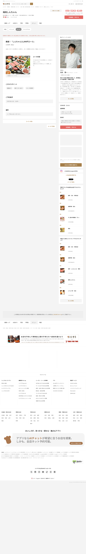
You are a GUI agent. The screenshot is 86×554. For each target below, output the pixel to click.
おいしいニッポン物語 (24, 388)
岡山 (60, 420)
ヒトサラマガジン (23, 386)
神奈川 (20, 415)
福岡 (74, 415)
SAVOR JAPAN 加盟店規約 (34, 454)
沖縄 (79, 420)
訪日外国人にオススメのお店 (25, 396)
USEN (2, 452)
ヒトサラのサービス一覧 (78, 1)
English (38, 478)
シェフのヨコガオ (6, 391)
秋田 (6, 418)
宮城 (3, 418)
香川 (63, 415)
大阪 (45, 415)
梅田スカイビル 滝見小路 (58, 388)
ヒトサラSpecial (22, 383)
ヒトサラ (4, 6)
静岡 (35, 418)
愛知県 (8, 6)
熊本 (74, 418)
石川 (38, 420)
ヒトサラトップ (8, 452)
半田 (15, 328)
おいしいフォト (73, 386)
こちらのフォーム (57, 314)
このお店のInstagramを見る (69, 171)
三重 (31, 420)
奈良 (45, 418)
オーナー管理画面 (56, 452)
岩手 (10, 415)
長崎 (81, 415)
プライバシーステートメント (38, 457)
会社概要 (51, 452)
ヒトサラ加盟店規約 (24, 454)
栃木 (24, 418)
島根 (67, 418)
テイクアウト (26, 29)
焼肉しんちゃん (46, 6)
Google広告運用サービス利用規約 (47, 454)
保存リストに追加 (55, 10)
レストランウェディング (75, 388)
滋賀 (53, 418)
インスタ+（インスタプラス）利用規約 (27, 456)
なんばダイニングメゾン (58, 383)
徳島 (60, 415)
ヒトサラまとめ (22, 393)
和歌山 (49, 418)
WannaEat (72, 391)
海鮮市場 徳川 (71, 206)
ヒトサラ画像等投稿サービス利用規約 (66, 456)
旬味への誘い (22, 391)
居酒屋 (6, 15)
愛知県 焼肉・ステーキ (15, 6)
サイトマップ (28, 452)
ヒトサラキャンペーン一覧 (25, 398)
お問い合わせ (34, 452)
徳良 (69, 228)
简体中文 (43, 478)
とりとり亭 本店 (72, 290)
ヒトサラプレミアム (6, 388)
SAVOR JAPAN (73, 383)
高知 (60, 418)
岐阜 (31, 418)
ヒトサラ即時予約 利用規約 (73, 452)
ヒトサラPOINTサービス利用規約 (52, 456)
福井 (31, 423)
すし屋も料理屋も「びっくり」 (74, 217)
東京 (17, 415)
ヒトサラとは (13, 452)
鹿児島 (74, 420)
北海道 (3, 415)
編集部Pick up (22, 380)
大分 (78, 418)
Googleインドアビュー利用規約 (60, 454)
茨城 (20, 418)
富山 (35, 420)
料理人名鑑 (4, 383)
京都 (52, 415)
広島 (63, 420)
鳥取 (63, 418)
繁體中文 (48, 478)
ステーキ (9, 15)
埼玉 (17, 418)
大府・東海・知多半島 (8, 328)
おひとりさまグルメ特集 (41, 398)
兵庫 (49, 415)
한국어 (52, 478)
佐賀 (78, 415)
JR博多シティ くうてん (58, 386)
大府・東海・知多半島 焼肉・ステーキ (27, 6)
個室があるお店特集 (40, 401)
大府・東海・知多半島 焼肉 (41, 328)
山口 (67, 420)
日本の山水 (72, 393)
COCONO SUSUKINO (58, 391)
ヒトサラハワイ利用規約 (40, 456)
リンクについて (45, 452)
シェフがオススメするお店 (8, 386)
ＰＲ (54, 380)
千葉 (25, 415)
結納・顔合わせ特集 (40, 396)
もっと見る (71, 99)
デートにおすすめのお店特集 (42, 386)
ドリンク (11, 29)
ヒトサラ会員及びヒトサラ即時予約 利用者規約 (10, 454)
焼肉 (4, 15)
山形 (9, 418)
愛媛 (67, 415)
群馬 (17, 420)
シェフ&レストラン (6, 380)
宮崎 (81, 418)
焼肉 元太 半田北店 (73, 195)
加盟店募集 (39, 452)
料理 (5, 29)
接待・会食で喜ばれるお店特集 (43, 388)
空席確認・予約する (74, 17)
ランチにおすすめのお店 (41, 393)
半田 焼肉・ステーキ (39, 6)
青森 (7, 415)
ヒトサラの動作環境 (21, 452)
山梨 (35, 415)
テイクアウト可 (14, 17)
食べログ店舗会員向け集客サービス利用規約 (10, 456)
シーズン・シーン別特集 (42, 380)
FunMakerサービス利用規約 (7, 457)
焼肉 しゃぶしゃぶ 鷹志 (74, 268)
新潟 (31, 415)
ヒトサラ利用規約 (64, 452)
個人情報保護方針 (16, 457)
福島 (3, 420)
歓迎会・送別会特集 (40, 391)
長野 (38, 415)
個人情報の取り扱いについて (26, 457)
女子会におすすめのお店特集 (42, 383)
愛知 (38, 418)
